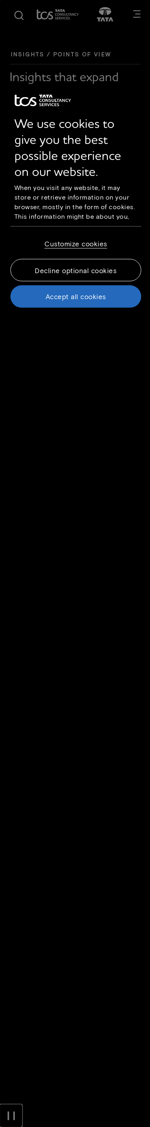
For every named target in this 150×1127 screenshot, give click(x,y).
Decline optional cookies (75, 270)
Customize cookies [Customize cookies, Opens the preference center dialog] (75, 244)
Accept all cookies (76, 296)
